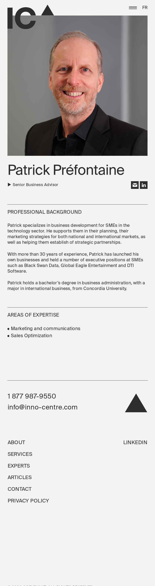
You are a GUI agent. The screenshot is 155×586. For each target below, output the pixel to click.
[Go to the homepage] (30, 17)
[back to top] (136, 404)
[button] (133, 8)
